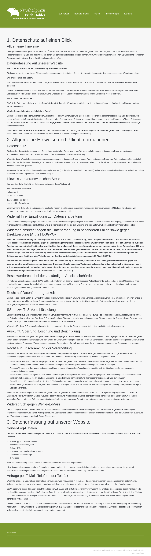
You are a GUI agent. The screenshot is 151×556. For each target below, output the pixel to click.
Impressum (11, 532)
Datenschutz (12, 538)
